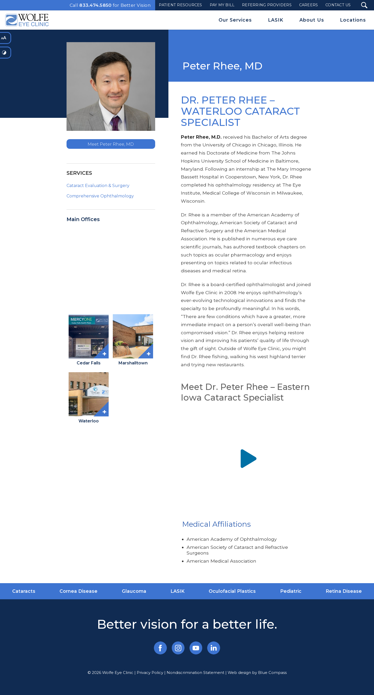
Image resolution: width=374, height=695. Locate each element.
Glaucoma (134, 591)
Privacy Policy (150, 672)
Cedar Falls (89, 363)
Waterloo (88, 421)
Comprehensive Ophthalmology (100, 196)
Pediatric (290, 591)
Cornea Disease (78, 591)
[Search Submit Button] (364, 5)
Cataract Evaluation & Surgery (98, 185)
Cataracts (23, 591)
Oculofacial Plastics (232, 591)
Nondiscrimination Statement (195, 672)
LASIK (177, 591)
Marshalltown (133, 363)
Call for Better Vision (110, 5)
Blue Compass (272, 672)
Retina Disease (344, 591)
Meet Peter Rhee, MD (111, 144)
